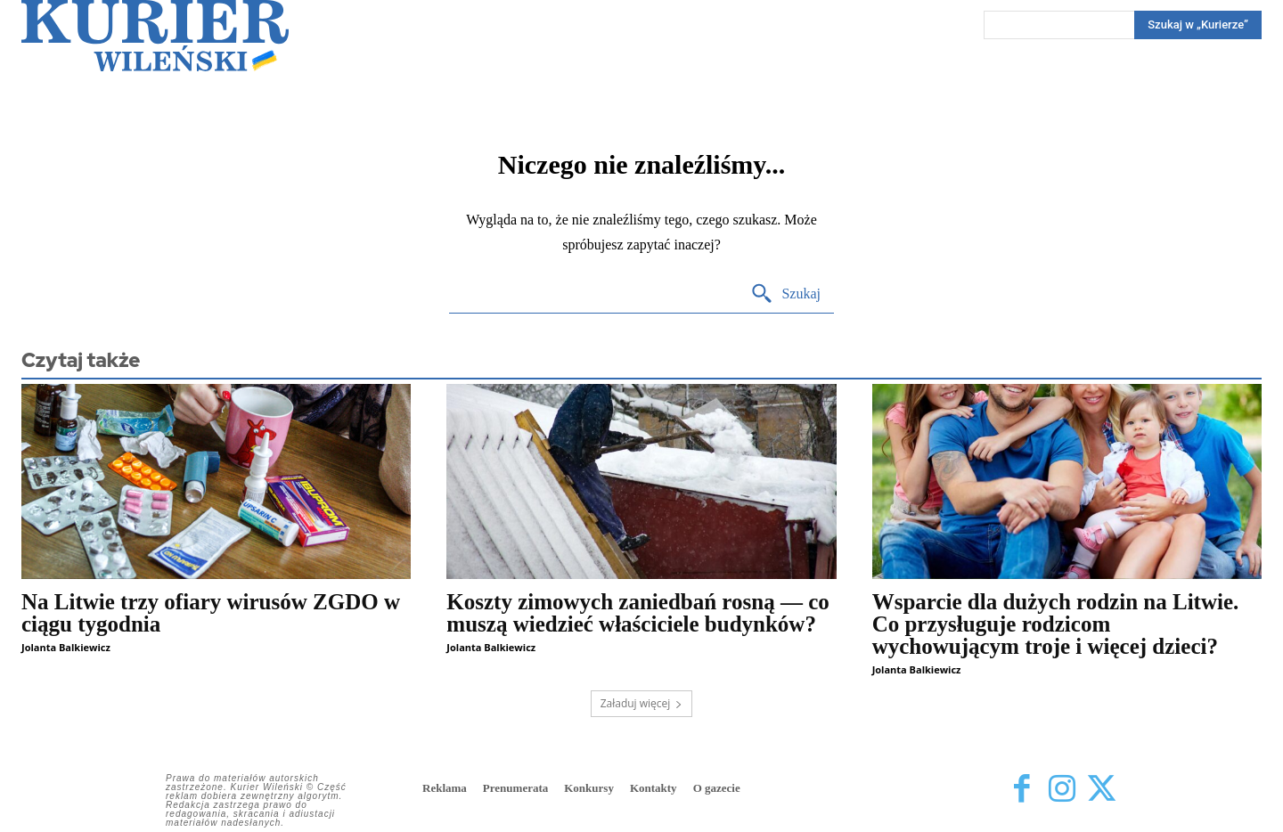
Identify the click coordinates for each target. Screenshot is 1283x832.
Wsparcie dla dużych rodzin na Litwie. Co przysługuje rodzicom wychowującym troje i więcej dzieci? (1055, 624)
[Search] (1198, 25)
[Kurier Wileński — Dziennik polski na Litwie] (155, 35)
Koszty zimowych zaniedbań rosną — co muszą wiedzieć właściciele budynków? (637, 613)
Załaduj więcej (642, 703)
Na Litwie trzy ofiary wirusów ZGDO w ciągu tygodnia (210, 613)
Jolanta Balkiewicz (65, 647)
